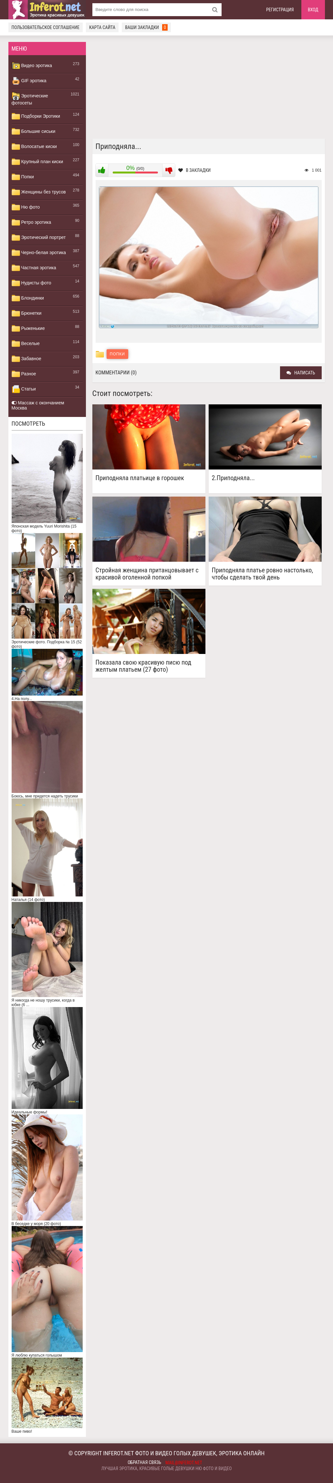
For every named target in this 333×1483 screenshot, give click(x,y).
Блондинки (28, 298)
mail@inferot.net (183, 1462)
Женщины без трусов (39, 192)
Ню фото (26, 207)
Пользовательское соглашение (45, 27)
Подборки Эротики (36, 116)
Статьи (24, 389)
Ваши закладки (146, 27)
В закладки (194, 170)
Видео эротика (32, 66)
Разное (24, 374)
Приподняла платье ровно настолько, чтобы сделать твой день (262, 574)
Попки (23, 177)
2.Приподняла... (233, 478)
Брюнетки (27, 313)
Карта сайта (102, 27)
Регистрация (280, 9)
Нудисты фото (31, 283)
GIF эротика (29, 81)
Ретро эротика (31, 222)
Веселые (26, 344)
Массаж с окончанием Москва (38, 405)
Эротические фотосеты (30, 98)
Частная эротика (34, 268)
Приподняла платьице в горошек (140, 478)
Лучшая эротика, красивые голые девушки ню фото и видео (166, 1468)
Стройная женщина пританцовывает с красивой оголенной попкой (147, 574)
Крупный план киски (37, 162)
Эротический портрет (39, 237)
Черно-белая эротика (39, 253)
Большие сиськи (34, 131)
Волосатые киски (34, 147)
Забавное (26, 359)
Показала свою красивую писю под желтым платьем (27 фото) (144, 666)
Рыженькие (28, 328)
